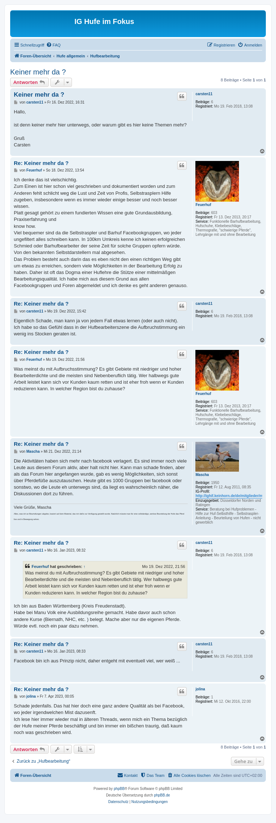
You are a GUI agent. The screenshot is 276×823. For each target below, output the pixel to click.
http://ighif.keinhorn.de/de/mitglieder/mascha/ (234, 496)
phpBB (119, 789)
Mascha (202, 475)
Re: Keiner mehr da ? (41, 163)
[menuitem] (53, 45)
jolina (200, 689)
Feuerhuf (203, 205)
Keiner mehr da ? (38, 72)
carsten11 (203, 94)
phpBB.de (162, 795)
